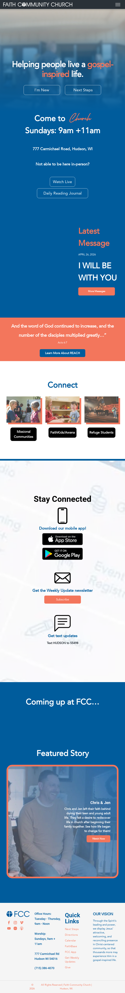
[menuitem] (76, 929)
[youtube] (9, 929)
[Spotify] (15, 929)
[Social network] (21, 929)
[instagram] (15, 923)
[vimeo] (21, 923)
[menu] (118, 4)
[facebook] (9, 923)
